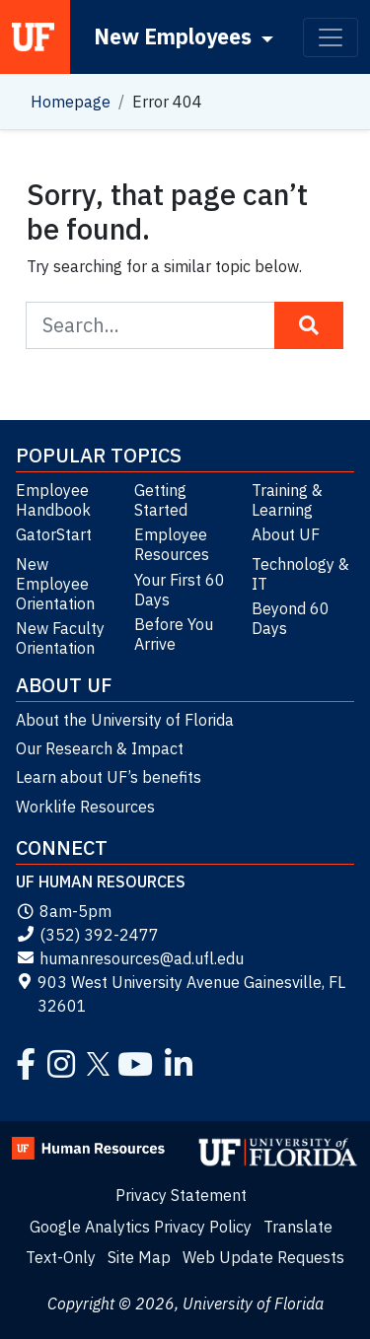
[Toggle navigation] (330, 37)
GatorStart (54, 534)
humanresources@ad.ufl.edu (130, 958)
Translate (298, 1226)
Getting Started (160, 500)
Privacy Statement (181, 1195)
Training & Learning (287, 500)
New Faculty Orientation (60, 638)
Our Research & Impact (100, 748)
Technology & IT (300, 574)
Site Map (139, 1257)
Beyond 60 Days (291, 618)
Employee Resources (171, 544)
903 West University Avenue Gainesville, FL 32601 (180, 994)
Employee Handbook (53, 500)
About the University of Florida (125, 720)
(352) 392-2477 (87, 935)
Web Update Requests (263, 1257)
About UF (286, 534)
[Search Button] (308, 325)
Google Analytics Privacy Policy (141, 1226)
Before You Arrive (173, 634)
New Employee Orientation (55, 583)
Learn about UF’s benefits (108, 777)
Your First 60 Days (179, 589)
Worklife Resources (85, 806)
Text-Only (61, 1257)
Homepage (71, 101)
